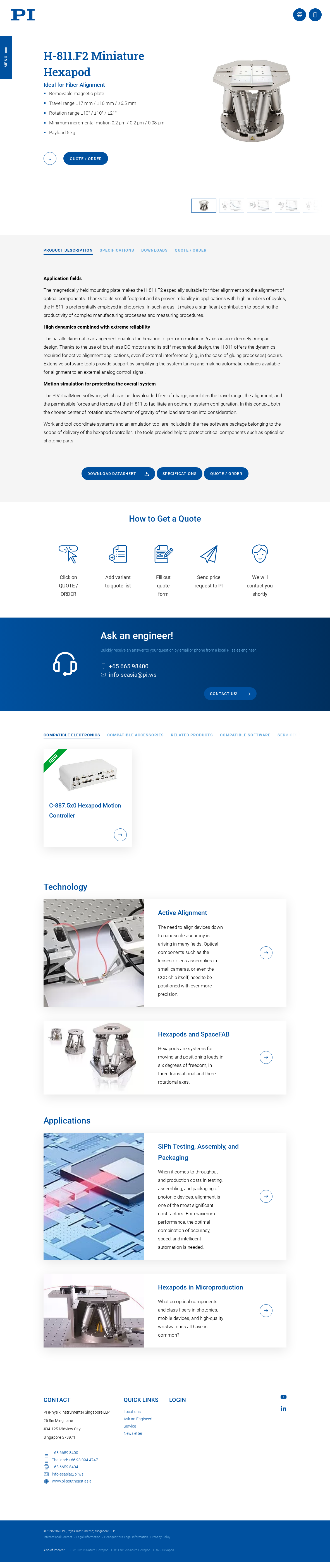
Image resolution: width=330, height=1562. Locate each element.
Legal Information (88, 1537)
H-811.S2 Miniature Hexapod (130, 1550)
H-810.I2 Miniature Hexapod (89, 1550)
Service (130, 1426)
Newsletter (133, 1433)
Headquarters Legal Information (126, 1537)
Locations (132, 1411)
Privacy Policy (161, 1537)
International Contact (58, 1537)
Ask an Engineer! (138, 1419)
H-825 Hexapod (163, 1550)
